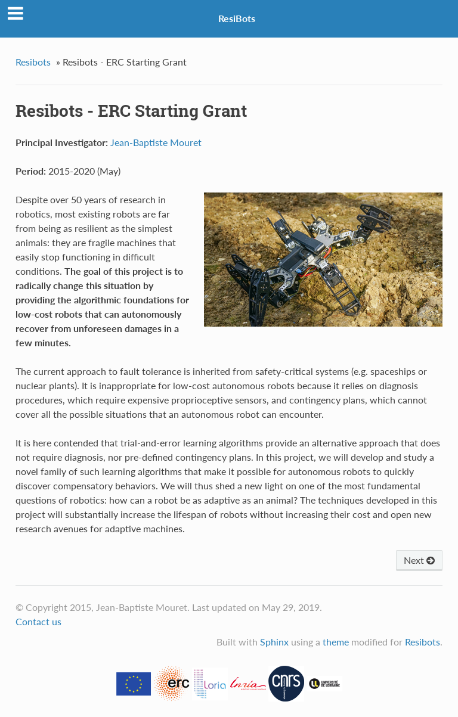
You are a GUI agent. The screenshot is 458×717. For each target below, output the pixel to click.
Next (419, 560)
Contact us (38, 621)
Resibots (33, 61)
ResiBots (236, 18)
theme (336, 641)
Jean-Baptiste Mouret (156, 142)
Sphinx (274, 641)
